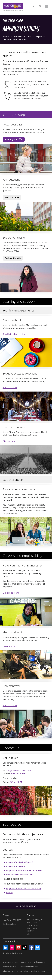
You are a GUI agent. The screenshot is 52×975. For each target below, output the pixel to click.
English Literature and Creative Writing (23, 888)
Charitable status (9, 971)
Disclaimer (7, 962)
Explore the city (13, 258)
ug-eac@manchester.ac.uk (20, 770)
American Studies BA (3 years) (19, 862)
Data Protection (21, 962)
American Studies (18, 773)
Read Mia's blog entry (14, 334)
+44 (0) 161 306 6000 (12, 920)
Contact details (9, 924)
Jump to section (26, 905)
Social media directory (12, 953)
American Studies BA (15, 866)
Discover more (10, 441)
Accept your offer (14, 139)
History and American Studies (19, 874)
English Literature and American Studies (24, 870)
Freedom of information (29, 966)
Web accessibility (9, 966)
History (9, 892)
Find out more (11, 198)
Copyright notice (36, 962)
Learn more (9, 646)
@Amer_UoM (16, 782)
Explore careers (11, 592)
